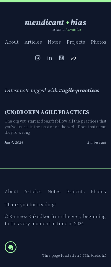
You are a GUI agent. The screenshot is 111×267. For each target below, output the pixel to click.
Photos (98, 42)
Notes (54, 42)
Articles (33, 42)
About (12, 42)
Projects (76, 42)
